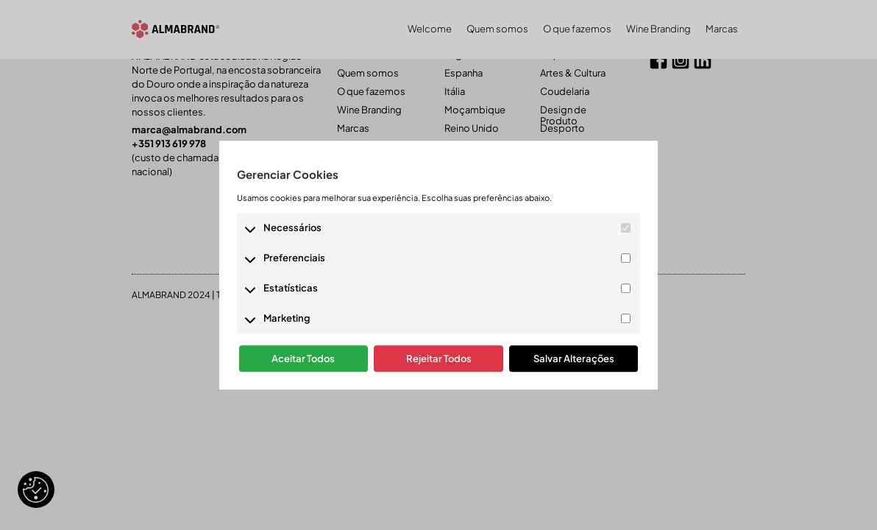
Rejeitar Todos (439, 358)
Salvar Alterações (573, 358)
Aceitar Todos (303, 358)
